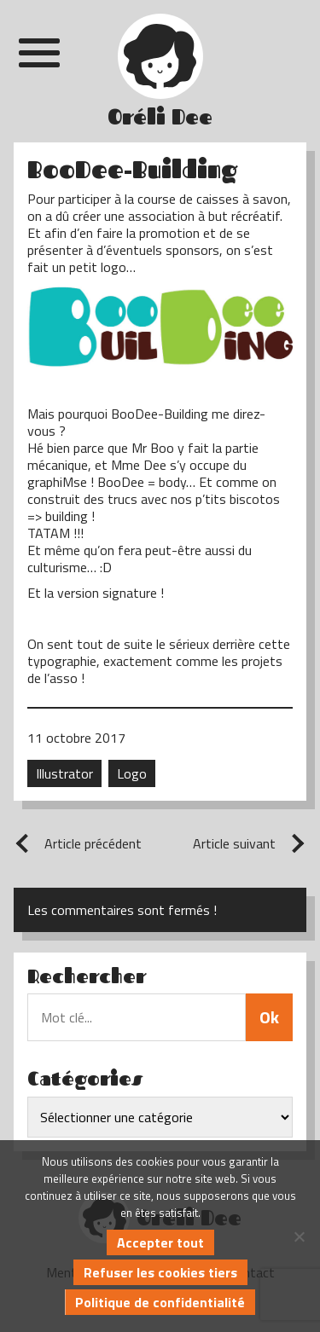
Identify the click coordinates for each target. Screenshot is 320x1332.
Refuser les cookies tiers (160, 1272)
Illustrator (64, 773)
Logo (132, 773)
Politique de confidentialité (160, 1302)
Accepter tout (160, 1242)
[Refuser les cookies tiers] (298, 1236)
